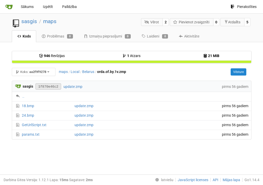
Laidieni (155, 36)
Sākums (27, 7)
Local (75, 72)
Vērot (151, 22)
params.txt (31, 134)
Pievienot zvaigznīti (191, 22)
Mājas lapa (231, 180)
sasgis (29, 21)
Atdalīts (232, 22)
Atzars (131, 56)
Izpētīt (48, 7)
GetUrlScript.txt (34, 125)
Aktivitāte (189, 36)
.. (23, 96)
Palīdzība (69, 7)
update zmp (72, 87)
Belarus (88, 72)
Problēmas (57, 36)
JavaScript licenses (193, 180)
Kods (24, 36)
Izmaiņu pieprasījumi (107, 36)
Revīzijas (52, 56)
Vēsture (238, 72)
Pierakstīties (243, 7)
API (215, 180)
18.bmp (28, 106)
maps (50, 21)
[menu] (163, 180)
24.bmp (28, 115)
